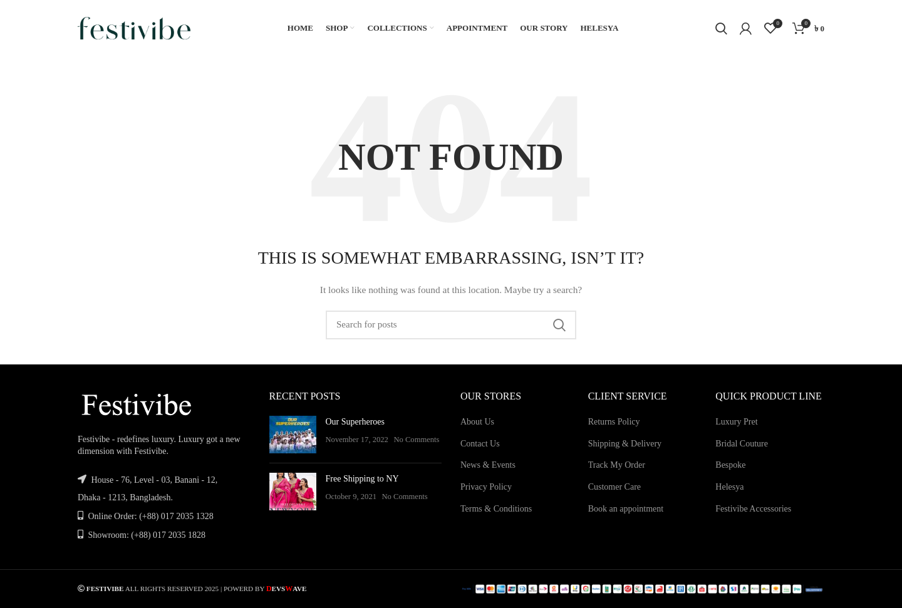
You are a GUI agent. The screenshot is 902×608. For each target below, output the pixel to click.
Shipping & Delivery (624, 443)
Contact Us (480, 443)
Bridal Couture (741, 443)
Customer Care (614, 487)
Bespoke (730, 465)
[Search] (721, 28)
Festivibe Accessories (753, 508)
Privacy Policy (486, 487)
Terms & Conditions (496, 508)
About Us (477, 421)
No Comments (416, 439)
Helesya (729, 487)
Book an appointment (626, 508)
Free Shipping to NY (362, 478)
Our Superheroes (355, 421)
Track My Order (616, 465)
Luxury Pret (736, 421)
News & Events (488, 465)
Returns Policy (614, 421)
